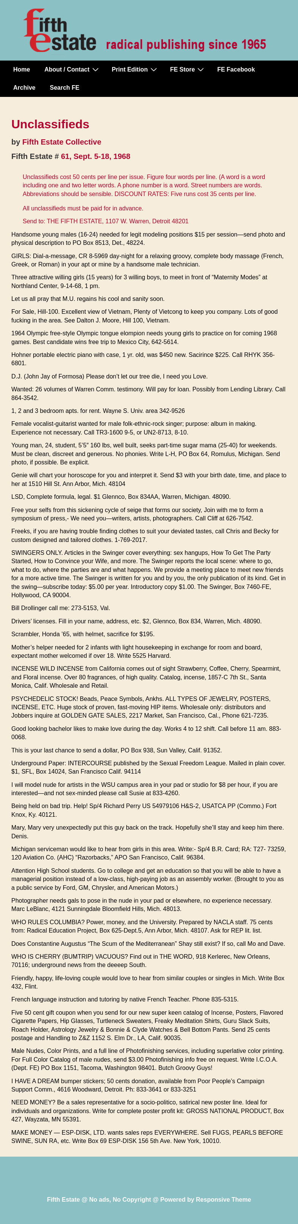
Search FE (64, 87)
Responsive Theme (223, 1199)
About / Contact (72, 69)
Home (21, 69)
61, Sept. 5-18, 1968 (95, 156)
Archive (24, 87)
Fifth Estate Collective (61, 142)
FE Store (188, 69)
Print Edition (135, 69)
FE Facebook (236, 69)
